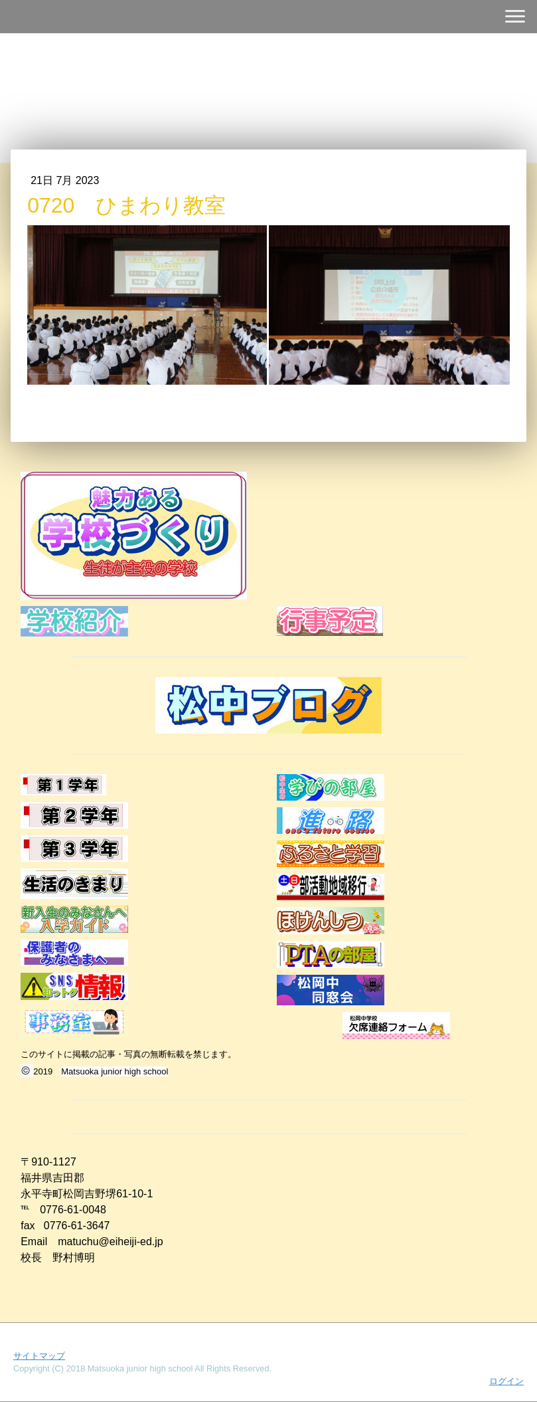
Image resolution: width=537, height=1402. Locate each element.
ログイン (506, 1381)
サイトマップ (39, 1356)
